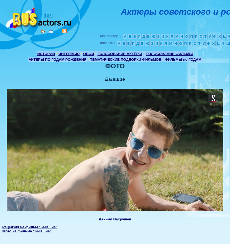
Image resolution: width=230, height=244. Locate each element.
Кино (39, 16)
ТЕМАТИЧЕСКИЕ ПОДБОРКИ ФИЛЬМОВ (125, 59)
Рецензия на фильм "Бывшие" (30, 227)
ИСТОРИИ (46, 54)
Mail (51, 31)
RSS (64, 31)
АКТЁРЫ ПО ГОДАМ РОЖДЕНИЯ (58, 59)
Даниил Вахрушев (115, 219)
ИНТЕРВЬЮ (69, 54)
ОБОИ (88, 54)
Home (43, 31)
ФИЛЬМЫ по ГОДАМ (183, 59)
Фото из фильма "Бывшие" (27, 231)
